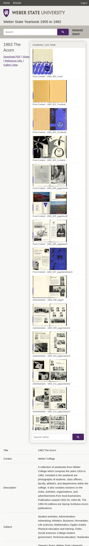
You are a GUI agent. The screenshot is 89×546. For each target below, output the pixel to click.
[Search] (30, 32)
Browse (17, 3)
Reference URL (13, 60)
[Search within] (51, 437)
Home (6, 3)
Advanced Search (77, 32)
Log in (84, 3)
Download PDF (12, 56)
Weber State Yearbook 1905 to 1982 (32, 22)
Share (26, 56)
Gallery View (10, 64)
